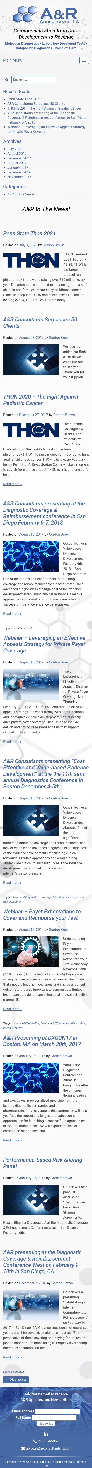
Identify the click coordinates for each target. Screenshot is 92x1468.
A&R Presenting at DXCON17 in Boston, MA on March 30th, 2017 (42, 1041)
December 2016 (19, 172)
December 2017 (19, 158)
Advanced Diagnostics (26, 897)
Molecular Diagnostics (72, 1023)
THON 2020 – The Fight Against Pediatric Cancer (44, 108)
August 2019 (17, 154)
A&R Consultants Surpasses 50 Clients (36, 104)
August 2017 (17, 163)
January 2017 (17, 168)
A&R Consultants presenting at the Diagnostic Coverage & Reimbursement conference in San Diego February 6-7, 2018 (46, 117)
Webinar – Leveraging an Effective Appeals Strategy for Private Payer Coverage (44, 644)
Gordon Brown (53, 245)
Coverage (46, 897)
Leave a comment (14, 1371)
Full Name (23, 1418)
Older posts (16, 1379)
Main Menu (12, 60)
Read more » (12, 484)
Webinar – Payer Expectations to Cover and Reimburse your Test (42, 914)
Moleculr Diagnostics (71, 897)
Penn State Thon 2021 (24, 99)
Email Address (23, 1411)
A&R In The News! (20, 194)
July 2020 (14, 149)
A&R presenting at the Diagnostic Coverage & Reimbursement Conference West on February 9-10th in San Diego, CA (42, 1261)
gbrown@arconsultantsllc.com (49, 1448)
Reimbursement (22, 628)
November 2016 (19, 177)
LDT (55, 897)
